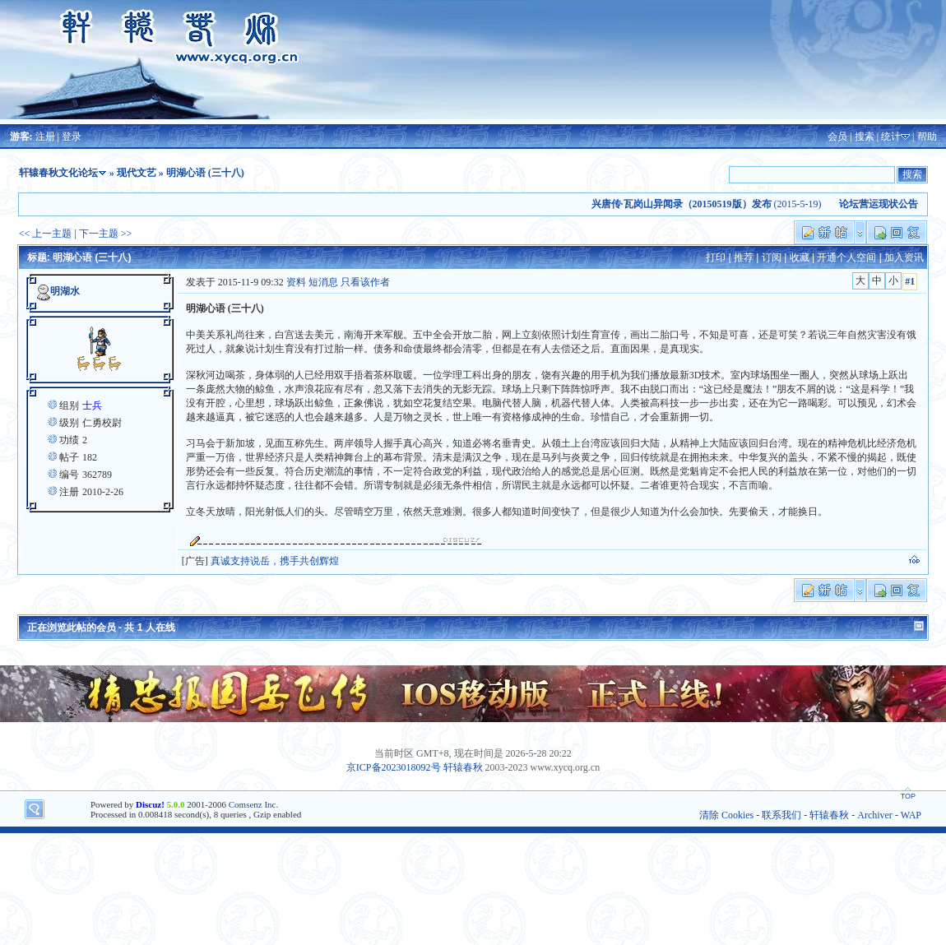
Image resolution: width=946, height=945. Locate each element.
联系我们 (781, 815)
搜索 (864, 136)
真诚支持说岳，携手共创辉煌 (275, 561)
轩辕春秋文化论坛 (58, 172)
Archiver (875, 815)
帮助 (927, 136)
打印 (716, 257)
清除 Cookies (726, 815)
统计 (891, 136)
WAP (911, 815)
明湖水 (65, 291)
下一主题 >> (105, 233)
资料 (296, 282)
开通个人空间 (846, 257)
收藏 (799, 257)
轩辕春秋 (463, 767)
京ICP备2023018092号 (393, 767)
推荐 (744, 257)
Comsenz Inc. (253, 804)
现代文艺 (136, 172)
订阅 (771, 257)
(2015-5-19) (715, 204)
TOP (908, 796)
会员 (837, 136)
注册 (45, 136)
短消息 (323, 282)
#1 (910, 281)
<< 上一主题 (45, 233)
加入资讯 (904, 257)
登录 (71, 136)
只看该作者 (365, 282)
